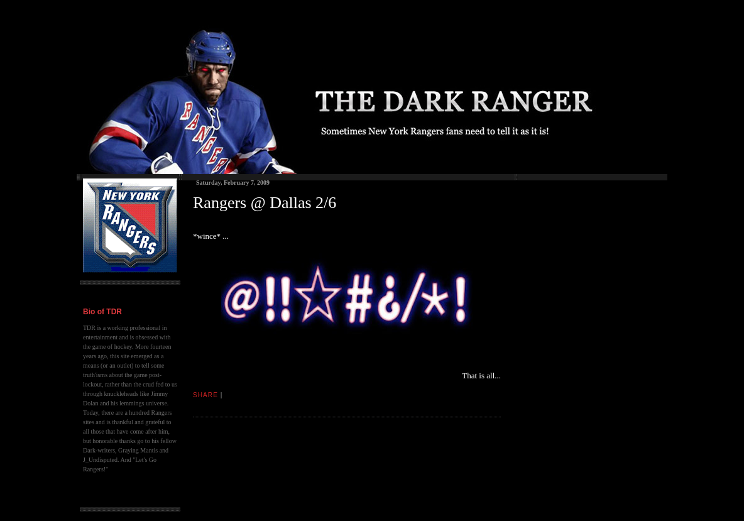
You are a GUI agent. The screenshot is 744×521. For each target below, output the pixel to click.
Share (205, 395)
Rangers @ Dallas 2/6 (264, 203)
